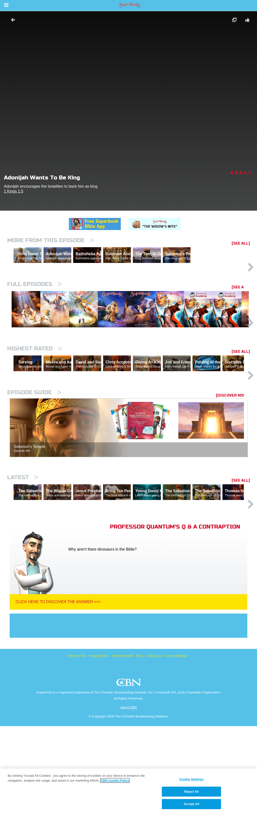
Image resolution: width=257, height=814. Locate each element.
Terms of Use (76, 743)
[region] (128, 791)
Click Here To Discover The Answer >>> (58, 690)
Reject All (191, 791)
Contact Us (153, 743)
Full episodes (34, 305)
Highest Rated (34, 394)
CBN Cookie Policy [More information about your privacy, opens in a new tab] (115, 780)
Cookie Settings (175, 743)
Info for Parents (122, 743)
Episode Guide (34, 459)
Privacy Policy (99, 743)
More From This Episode (50, 240)
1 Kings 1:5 (13, 191)
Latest (22, 544)
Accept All (191, 804)
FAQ (139, 743)
